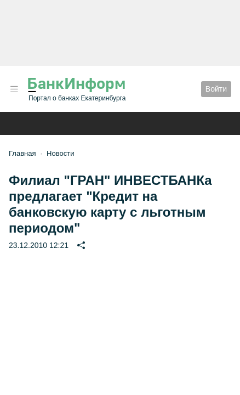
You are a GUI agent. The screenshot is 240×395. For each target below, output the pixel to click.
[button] (14, 89)
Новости (60, 153)
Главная (22, 153)
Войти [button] (216, 88)
